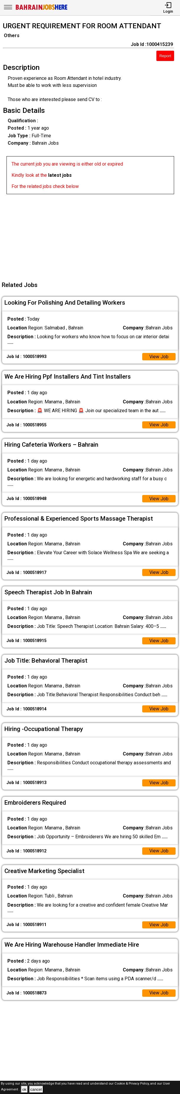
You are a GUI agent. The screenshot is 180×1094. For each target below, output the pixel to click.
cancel (36, 1089)
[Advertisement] (91, 235)
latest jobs (60, 175)
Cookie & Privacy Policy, (132, 1083)
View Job (158, 357)
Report (165, 56)
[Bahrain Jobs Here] (41, 9)
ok (24, 1089)
